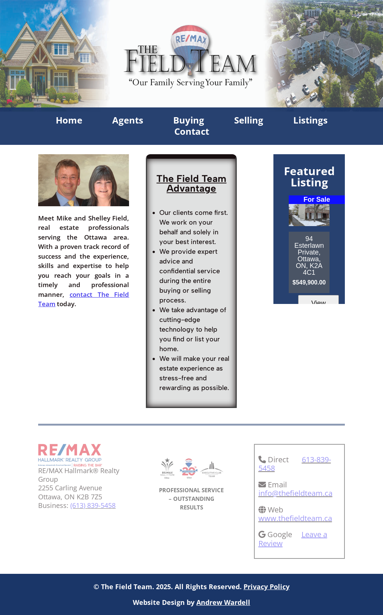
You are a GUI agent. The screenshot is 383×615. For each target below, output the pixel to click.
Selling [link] (248, 122)
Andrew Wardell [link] (223, 602)
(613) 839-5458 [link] (93, 505)
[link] (70, 464)
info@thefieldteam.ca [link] (295, 493)
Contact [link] (191, 133)
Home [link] (69, 122)
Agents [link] (127, 122)
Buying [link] (188, 122)
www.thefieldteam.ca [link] (295, 518)
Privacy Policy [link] (266, 586)
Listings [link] (310, 122)
